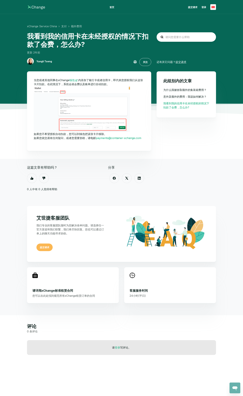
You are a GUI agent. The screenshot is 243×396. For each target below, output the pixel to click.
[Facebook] (114, 178)
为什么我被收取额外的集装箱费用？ (185, 90)
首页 (112, 7)
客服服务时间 (139, 290)
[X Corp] (126, 178)
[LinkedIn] (139, 178)
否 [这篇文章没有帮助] (44, 178)
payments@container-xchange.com (118, 138)
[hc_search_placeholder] (186, 37)
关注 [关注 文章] (145, 62)
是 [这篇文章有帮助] (32, 178)
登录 (117, 347)
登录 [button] (203, 7)
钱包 (72, 80)
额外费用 (76, 26)
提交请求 (192, 7)
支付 (64, 26)
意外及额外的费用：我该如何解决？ (185, 96)
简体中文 (213, 7)
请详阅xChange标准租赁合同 (52, 290)
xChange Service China (42, 26)
